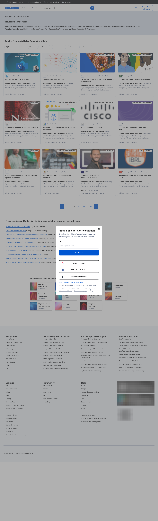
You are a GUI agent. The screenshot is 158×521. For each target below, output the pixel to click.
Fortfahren (79, 253)
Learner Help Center (90, 286)
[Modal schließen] (99, 229)
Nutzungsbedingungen (80, 291)
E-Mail (62, 241)
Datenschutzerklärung (65, 291)
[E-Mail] (79, 245)
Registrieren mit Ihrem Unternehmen (71, 282)
